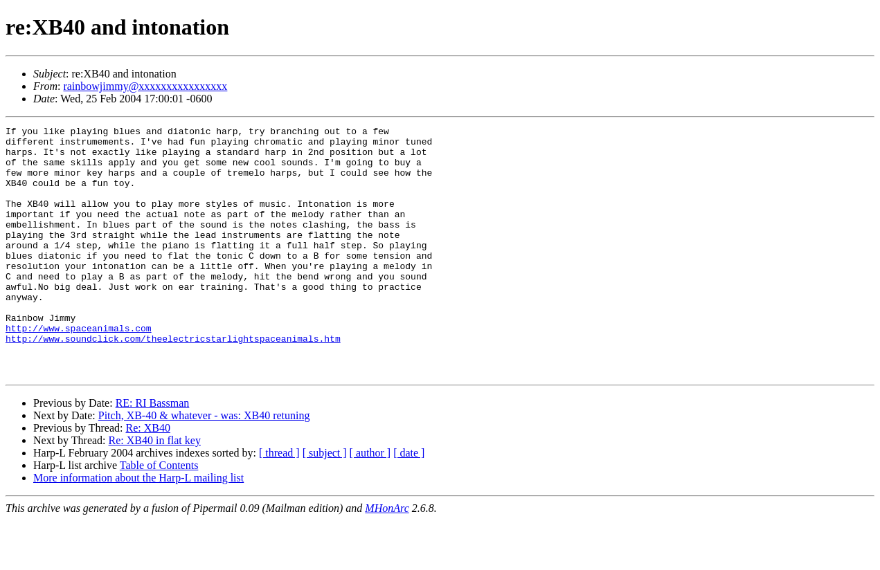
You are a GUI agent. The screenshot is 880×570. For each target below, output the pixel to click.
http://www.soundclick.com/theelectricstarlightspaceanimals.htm (173, 382)
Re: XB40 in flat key (155, 490)
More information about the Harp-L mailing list (138, 527)
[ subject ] (325, 502)
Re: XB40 (147, 478)
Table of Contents (159, 515)
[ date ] (408, 502)
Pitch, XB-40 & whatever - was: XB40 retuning (204, 465)
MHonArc (386, 558)
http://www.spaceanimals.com (79, 369)
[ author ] (370, 502)
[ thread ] (279, 502)
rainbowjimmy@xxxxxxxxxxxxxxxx (145, 86)
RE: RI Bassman (153, 453)
